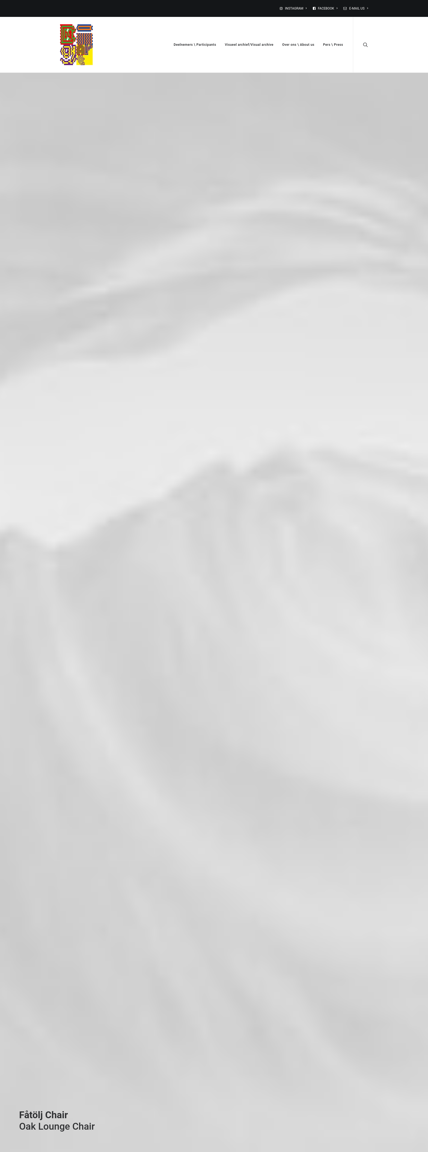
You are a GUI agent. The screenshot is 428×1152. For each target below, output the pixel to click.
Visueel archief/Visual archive (249, 45)
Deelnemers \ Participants (195, 45)
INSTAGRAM (296, 8)
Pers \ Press (333, 45)
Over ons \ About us (298, 45)
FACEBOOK (328, 8)
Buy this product (45, 1023)
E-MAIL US (358, 8)
